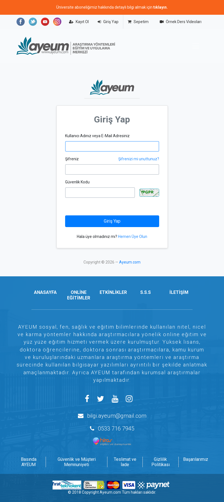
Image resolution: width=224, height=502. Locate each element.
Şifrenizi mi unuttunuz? (138, 159)
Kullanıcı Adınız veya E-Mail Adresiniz (97, 136)
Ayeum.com (130, 262)
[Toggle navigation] (195, 45)
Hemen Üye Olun (132, 236)
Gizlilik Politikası (160, 462)
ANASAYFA (45, 292)
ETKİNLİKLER (113, 292)
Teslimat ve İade (125, 462)
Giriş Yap (108, 21)
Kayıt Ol (79, 21)
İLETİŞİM (178, 292)
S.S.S (145, 292)
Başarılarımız (195, 459)
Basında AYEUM (28, 462)
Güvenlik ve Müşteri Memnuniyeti (77, 462)
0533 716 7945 (116, 428)
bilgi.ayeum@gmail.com (116, 415)
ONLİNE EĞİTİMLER (78, 295)
